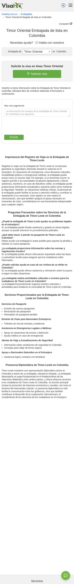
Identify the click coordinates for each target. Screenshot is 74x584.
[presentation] (28, 126)
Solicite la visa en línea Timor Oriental (37, 66)
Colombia (59, 51)
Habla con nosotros (49, 42)
